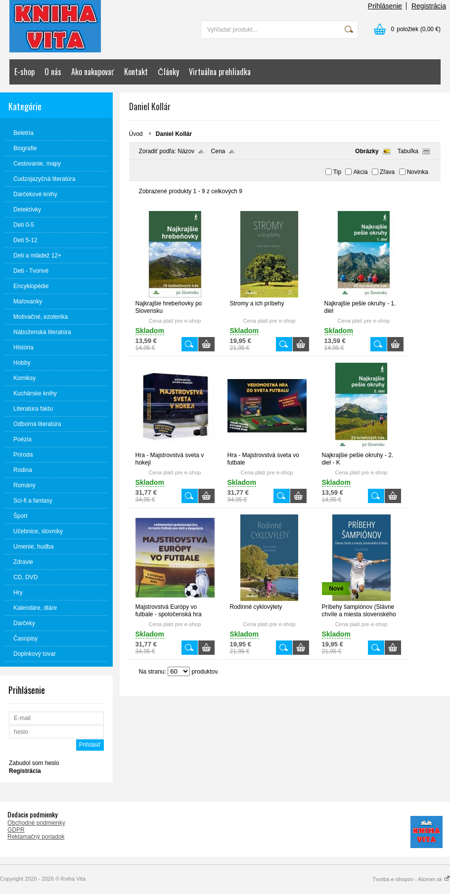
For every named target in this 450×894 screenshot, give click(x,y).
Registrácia (428, 6)
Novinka (417, 172)
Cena (218, 151)
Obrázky (366, 151)
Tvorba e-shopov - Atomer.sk (411, 879)
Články (168, 72)
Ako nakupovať (92, 72)
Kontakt (136, 72)
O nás (53, 72)
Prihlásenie (385, 6)
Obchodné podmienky (36, 822)
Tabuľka (408, 151)
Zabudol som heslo (34, 763)
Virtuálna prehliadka (220, 72)
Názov (186, 151)
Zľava (387, 172)
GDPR (16, 829)
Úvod (136, 133)
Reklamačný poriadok (35, 836)
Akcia (360, 172)
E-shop (24, 72)
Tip (337, 172)
